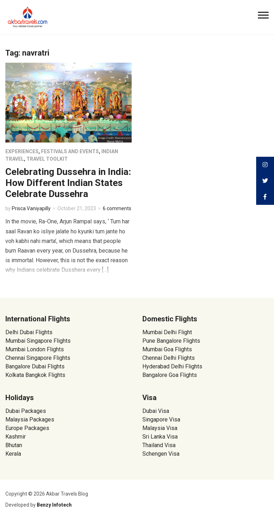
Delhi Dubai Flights (28, 332)
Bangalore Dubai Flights (35, 366)
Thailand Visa (159, 445)
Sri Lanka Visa (160, 436)
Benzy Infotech (54, 505)
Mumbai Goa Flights (167, 349)
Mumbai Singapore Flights (38, 340)
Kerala (13, 453)
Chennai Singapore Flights (37, 357)
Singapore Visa (161, 419)
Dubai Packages (25, 411)
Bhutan (13, 445)
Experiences (22, 151)
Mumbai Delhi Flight (167, 332)
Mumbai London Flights (34, 349)
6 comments (117, 208)
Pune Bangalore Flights (171, 340)
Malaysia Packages (29, 419)
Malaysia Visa (159, 428)
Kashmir (15, 436)
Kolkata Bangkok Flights (35, 375)
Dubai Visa (155, 411)
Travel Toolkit (47, 159)
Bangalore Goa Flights (169, 375)
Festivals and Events (70, 151)
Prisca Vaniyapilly (31, 208)
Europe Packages (27, 428)
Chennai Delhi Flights (168, 357)
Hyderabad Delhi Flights (172, 366)
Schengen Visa (160, 453)
